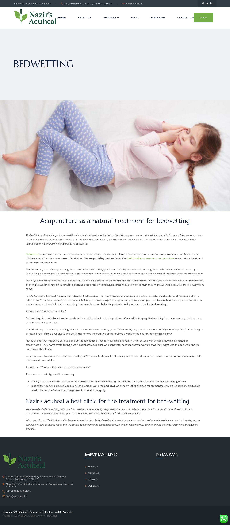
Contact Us (185, 17)
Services (109, 17)
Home (62, 17)
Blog (134, 17)
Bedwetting (32, 254)
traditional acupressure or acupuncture (150, 258)
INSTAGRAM (167, 454)
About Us (84, 17)
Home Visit (157, 17)
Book (203, 17)
